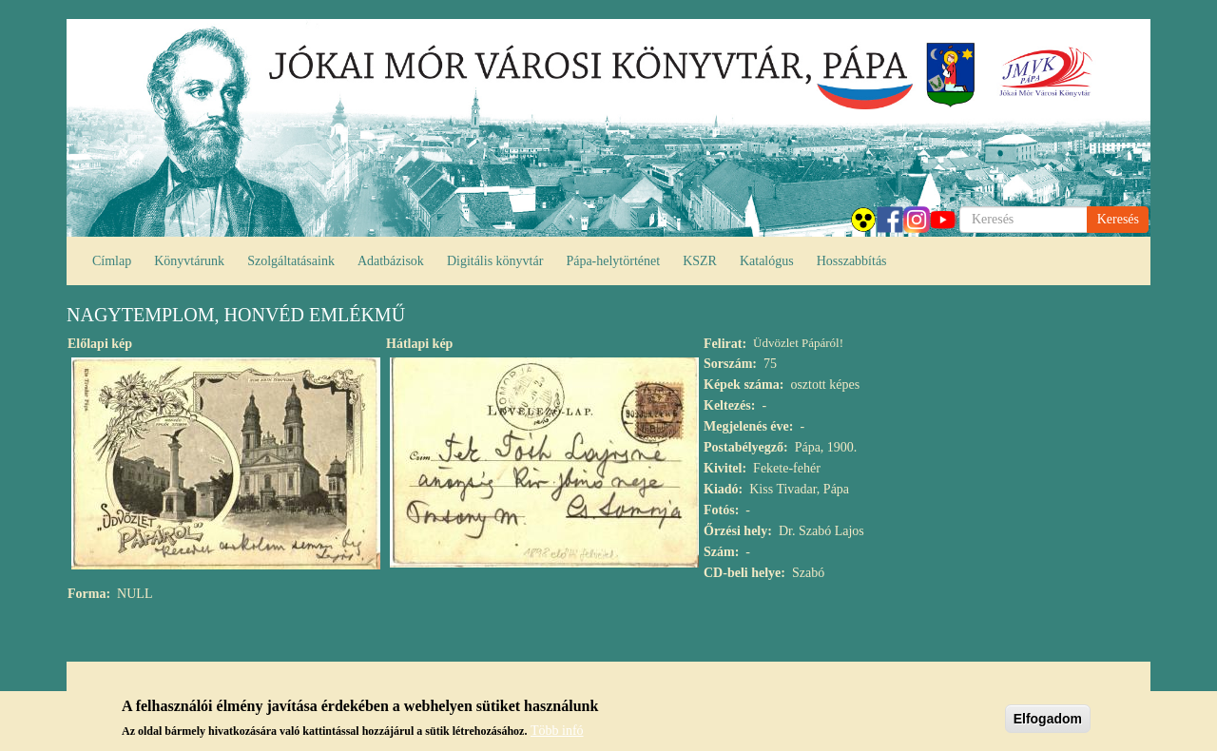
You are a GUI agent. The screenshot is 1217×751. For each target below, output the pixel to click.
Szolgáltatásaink (291, 261)
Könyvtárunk (189, 261)
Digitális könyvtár (495, 261)
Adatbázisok (390, 261)
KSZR (700, 261)
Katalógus (767, 261)
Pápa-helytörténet (613, 261)
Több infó (557, 735)
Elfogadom (1048, 722)
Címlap (111, 261)
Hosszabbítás (852, 261)
